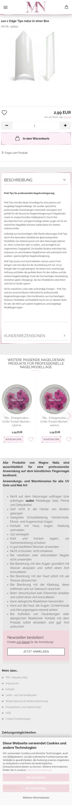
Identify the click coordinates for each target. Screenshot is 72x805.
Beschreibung (18, 180)
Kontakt (10, 689)
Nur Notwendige (36, 788)
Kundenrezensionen (24, 336)
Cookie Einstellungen (18, 718)
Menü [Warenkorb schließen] (5, 7)
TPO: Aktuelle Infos (17, 677)
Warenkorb (13, 439)
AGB (8, 712)
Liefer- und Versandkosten (21, 695)
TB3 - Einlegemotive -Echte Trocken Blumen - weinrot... (55, 421)
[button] (6, 125)
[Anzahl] (36, 125)
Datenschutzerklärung (39, 770)
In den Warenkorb (32, 138)
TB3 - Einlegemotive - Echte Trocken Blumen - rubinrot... (17, 421)
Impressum (12, 683)
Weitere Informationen (36, 797)
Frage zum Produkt (16, 152)
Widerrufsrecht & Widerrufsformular (27, 701)
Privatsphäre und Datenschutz (23, 707)
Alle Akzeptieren (36, 777)
